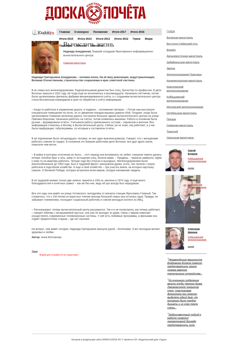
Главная (64, 31)
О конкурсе (81, 31)
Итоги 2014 (85, 38)
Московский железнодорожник (185, 106)
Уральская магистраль (180, 137)
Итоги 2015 (66, 38)
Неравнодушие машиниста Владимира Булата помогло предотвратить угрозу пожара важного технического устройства (184, 266)
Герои (136, 38)
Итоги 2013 (103, 38)
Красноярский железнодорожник (177, 88)
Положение (100, 31)
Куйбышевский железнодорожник (177, 98)
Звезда (171, 68)
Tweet (35, 251)
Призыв (171, 119)
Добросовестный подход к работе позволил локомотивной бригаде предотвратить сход (184, 320)
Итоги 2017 (119, 31)
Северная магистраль (74, 63)
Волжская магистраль (180, 37)
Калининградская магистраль (184, 80)
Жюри (149, 38)
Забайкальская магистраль (183, 62)
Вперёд (171, 49)
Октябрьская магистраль (182, 113)
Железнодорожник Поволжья (184, 74)
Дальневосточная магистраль (184, 56)
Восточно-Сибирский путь (182, 43)
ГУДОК (171, 31)
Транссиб (172, 131)
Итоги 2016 (137, 31)
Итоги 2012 (121, 38)
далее (191, 168)
